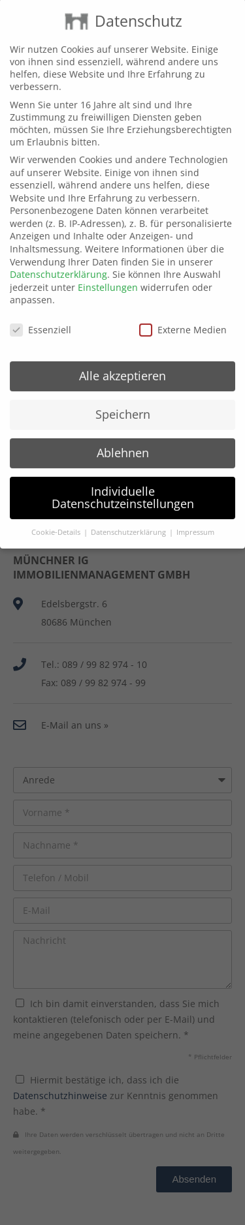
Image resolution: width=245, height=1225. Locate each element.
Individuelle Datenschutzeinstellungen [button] (123, 476)
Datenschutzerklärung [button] (129, 512)
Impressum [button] (195, 512)
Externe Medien (183, 309)
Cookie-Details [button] (56, 512)
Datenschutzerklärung (58, 254)
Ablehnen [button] (123, 432)
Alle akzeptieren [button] (122, 355)
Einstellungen (108, 266)
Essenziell (40, 309)
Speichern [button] (122, 394)
